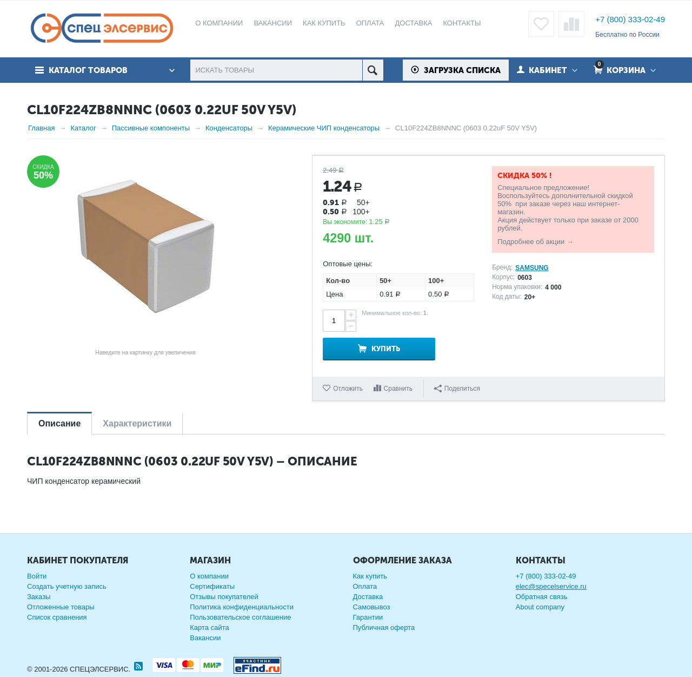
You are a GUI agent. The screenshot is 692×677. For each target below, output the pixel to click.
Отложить (348, 388)
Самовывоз (371, 607)
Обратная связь (542, 597)
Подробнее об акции (530, 242)
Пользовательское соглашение (240, 617)
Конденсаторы (228, 128)
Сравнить (398, 388)
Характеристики (137, 423)
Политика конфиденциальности (242, 607)
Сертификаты (212, 586)
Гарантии (368, 617)
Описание (59, 423)
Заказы (38, 597)
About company (540, 607)
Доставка (368, 597)
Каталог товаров (88, 70)
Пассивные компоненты (151, 128)
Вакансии (205, 638)
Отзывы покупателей (224, 597)
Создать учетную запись (67, 586)
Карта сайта (209, 627)
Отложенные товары (61, 607)
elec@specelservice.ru (551, 586)
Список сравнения (57, 617)
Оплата (365, 586)
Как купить (370, 576)
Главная (41, 128)
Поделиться (457, 388)
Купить (385, 349)
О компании (209, 576)
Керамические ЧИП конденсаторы (324, 128)
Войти (36, 576)
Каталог (83, 128)
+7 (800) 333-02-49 (630, 19)
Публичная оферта (384, 627)
